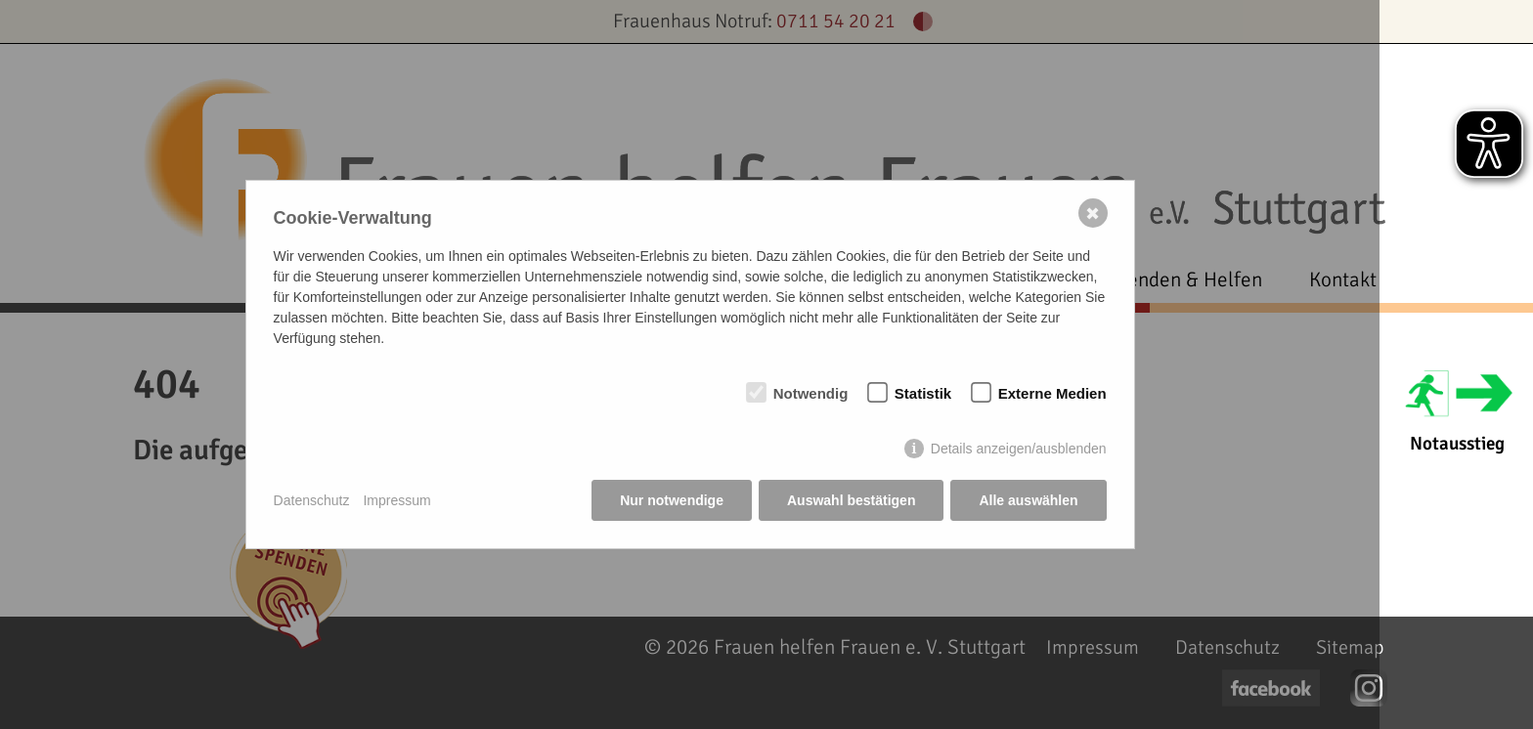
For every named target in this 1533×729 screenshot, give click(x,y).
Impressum (396, 500)
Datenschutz (312, 500)
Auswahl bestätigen (851, 500)
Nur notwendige (671, 500)
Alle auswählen (1028, 500)
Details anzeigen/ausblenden (1019, 448)
